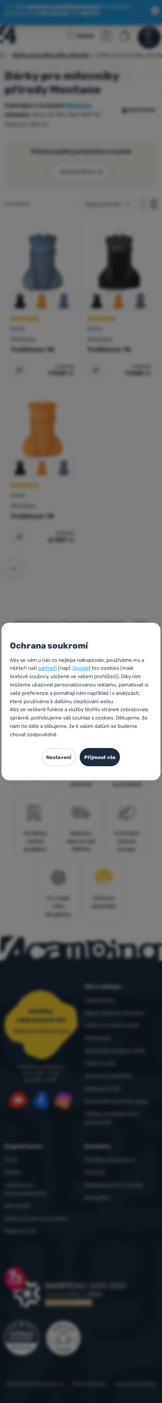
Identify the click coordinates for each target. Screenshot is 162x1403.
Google (80, 668)
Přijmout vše (100, 757)
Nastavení (58, 757)
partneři (47, 668)
